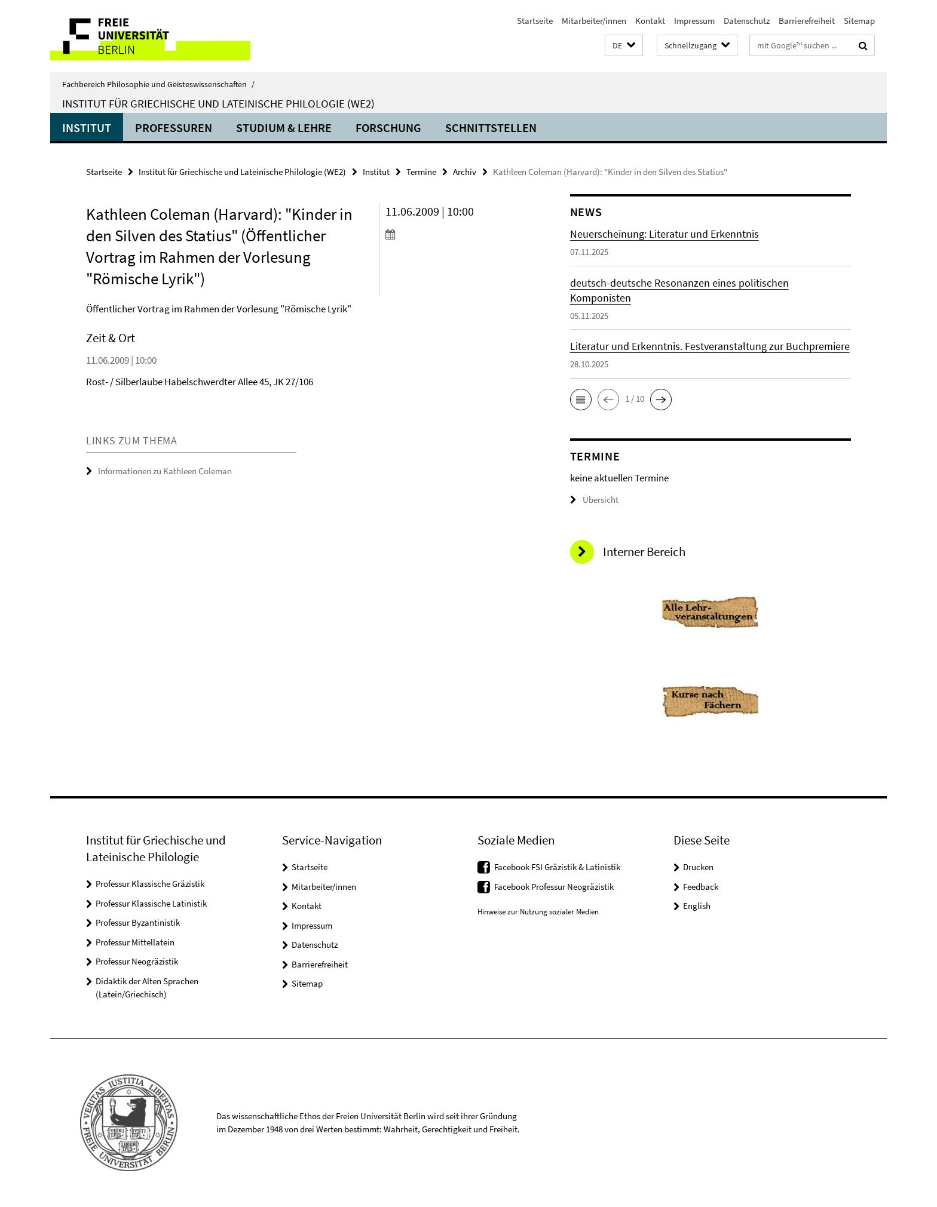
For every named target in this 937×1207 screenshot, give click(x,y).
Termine (421, 171)
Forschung (388, 127)
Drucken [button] (698, 867)
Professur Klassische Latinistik (151, 903)
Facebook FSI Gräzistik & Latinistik (557, 867)
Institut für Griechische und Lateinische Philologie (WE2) (218, 103)
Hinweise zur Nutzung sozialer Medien (538, 912)
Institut (86, 127)
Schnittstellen (491, 127)
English (697, 905)
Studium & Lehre (284, 127)
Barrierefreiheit (807, 20)
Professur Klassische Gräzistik (150, 883)
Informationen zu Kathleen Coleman (165, 471)
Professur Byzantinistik (138, 922)
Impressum (694, 20)
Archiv (464, 171)
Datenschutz (747, 20)
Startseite (535, 20)
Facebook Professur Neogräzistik (554, 886)
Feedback (700, 886)
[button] (624, 46)
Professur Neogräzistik (137, 961)
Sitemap (859, 20)
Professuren (173, 127)
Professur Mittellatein (135, 942)
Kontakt (650, 20)
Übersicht (594, 499)
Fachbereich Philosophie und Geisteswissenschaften (158, 84)
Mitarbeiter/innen (594, 20)
